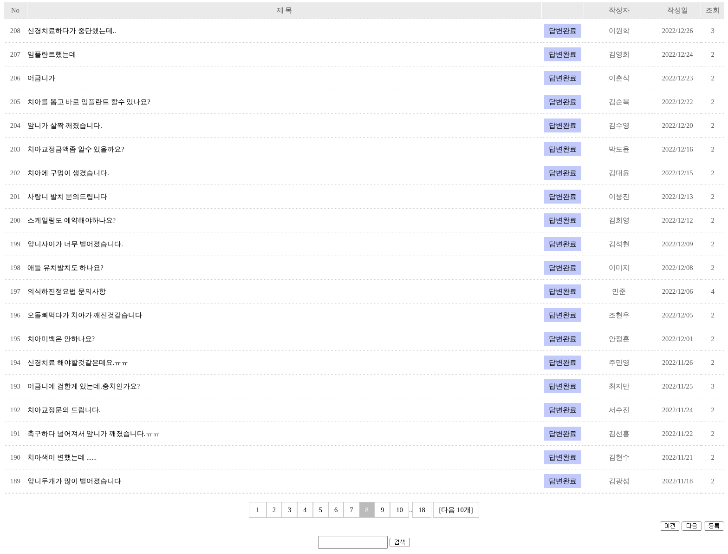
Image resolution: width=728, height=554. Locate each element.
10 (399, 510)
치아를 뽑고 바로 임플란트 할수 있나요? (88, 102)
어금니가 (41, 78)
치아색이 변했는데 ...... (62, 457)
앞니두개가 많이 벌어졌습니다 (74, 481)
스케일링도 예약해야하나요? (71, 220)
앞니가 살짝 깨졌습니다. (64, 125)
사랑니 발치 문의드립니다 (67, 196)
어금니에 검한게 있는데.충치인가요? (83, 386)
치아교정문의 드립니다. (63, 410)
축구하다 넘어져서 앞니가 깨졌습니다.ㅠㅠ (93, 433)
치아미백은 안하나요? (61, 339)
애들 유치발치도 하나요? (65, 267)
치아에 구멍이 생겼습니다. (68, 173)
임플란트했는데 (51, 54)
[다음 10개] (456, 510)
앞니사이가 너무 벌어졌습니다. (75, 244)
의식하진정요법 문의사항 (66, 291)
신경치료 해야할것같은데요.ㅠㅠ (77, 362)
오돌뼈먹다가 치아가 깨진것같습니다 (84, 315)
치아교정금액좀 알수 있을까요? (75, 149)
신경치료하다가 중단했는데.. (71, 30)
